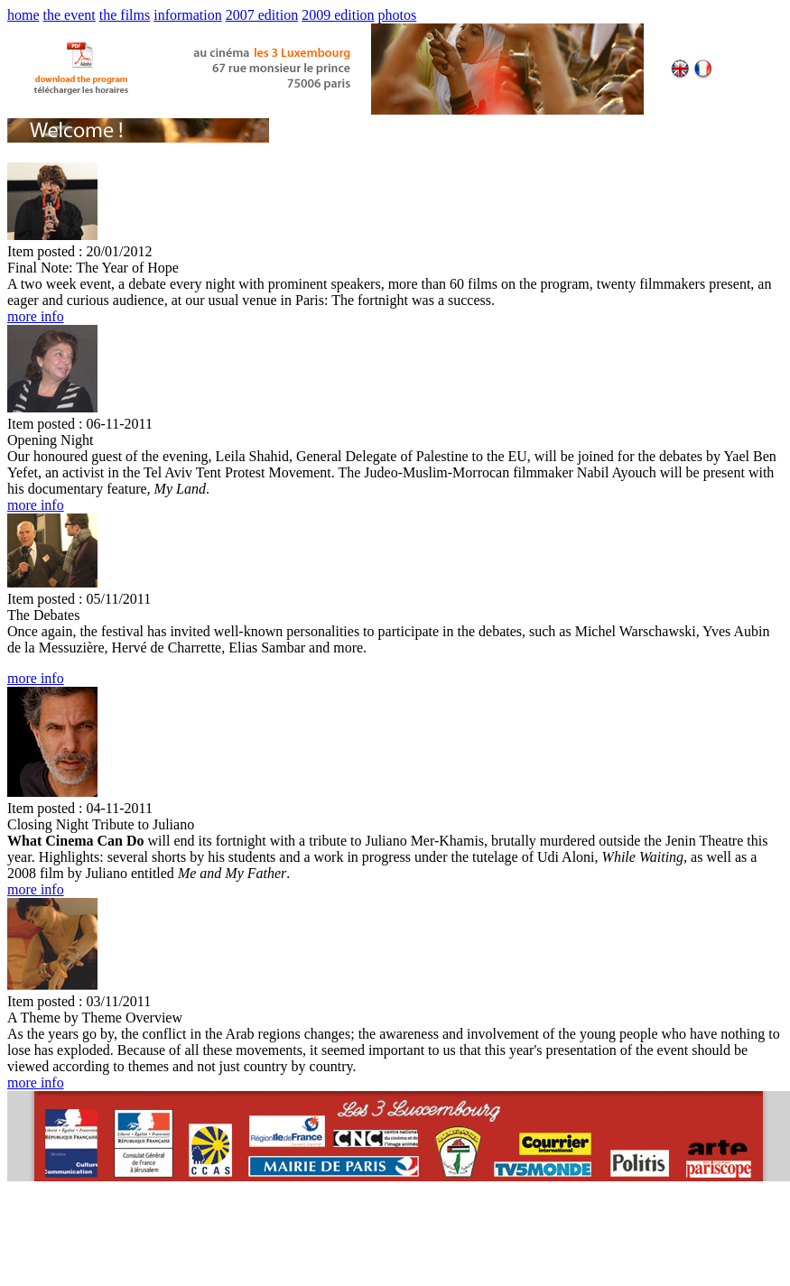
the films (124, 15)
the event (69, 15)
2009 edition (338, 15)
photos (397, 15)
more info (35, 316)
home (23, 15)
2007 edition (262, 15)
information (187, 15)
